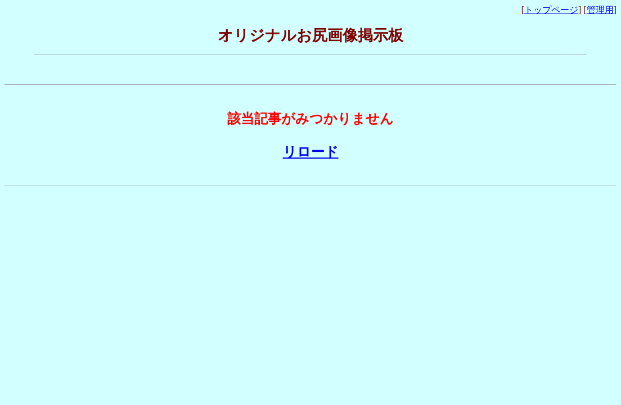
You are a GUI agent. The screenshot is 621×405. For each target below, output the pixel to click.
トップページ (551, 10)
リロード (311, 152)
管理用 (600, 10)
